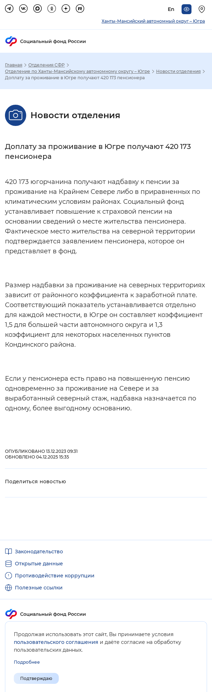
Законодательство (39, 551)
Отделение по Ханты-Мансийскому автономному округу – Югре (77, 71)
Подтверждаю (36, 678)
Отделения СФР (46, 65)
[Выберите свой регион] (203, 9)
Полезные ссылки (39, 587)
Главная (13, 65)
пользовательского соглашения (56, 642)
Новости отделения (178, 71)
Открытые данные (39, 563)
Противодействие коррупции (54, 575)
